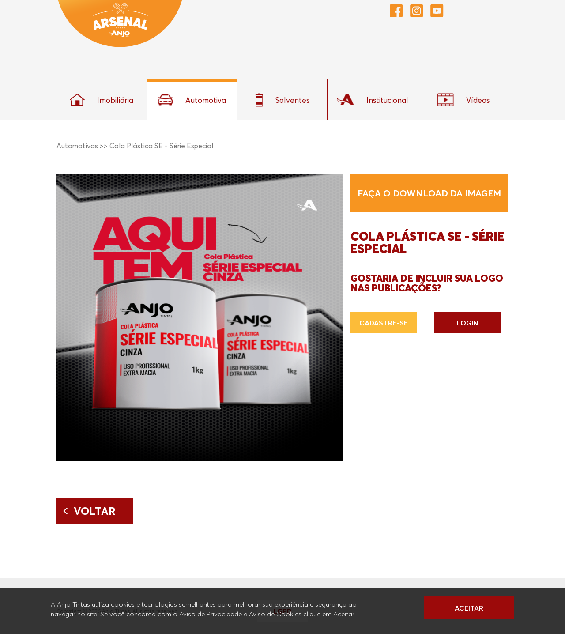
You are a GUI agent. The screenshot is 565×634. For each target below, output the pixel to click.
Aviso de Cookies (275, 614)
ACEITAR (469, 608)
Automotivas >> (82, 145)
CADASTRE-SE (383, 322)
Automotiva (192, 100)
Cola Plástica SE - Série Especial (161, 145)
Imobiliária (101, 100)
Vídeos (463, 99)
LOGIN (467, 322)
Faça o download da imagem (429, 193)
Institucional (372, 99)
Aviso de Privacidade (211, 614)
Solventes (282, 100)
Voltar (95, 511)
